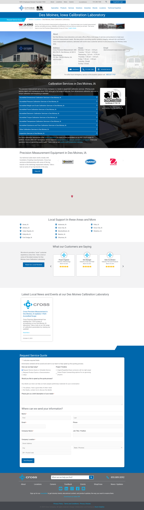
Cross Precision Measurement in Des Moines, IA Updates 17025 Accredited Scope (35, 314)
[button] (58, 98)
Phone (75, 422)
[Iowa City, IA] (56, 228)
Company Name (27, 431)
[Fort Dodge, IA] (21, 238)
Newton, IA (61, 234)
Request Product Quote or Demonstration (36, 372)
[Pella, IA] (92, 225)
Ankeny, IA (26, 228)
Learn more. (72, 28)
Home (31, 19)
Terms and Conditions (71, 504)
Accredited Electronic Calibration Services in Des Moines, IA (39, 113)
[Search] (91, 477)
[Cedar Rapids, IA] (21, 231)
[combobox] (70, 477)
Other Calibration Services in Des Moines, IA (34, 129)
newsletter (44, 493)
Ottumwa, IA (62, 237)
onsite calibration (50, 137)
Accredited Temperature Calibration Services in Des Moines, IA (40, 121)
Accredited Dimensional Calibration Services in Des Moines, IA (40, 97)
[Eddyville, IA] (21, 234)
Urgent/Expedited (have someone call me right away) (74, 370)
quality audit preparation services (71, 142)
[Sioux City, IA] (92, 228)
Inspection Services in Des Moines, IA (32, 133)
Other (25, 375)
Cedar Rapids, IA (28, 231)
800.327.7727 (111, 74)
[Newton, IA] (56, 234)
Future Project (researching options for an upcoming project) (74, 373)
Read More (26, 332)
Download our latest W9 (72, 497)
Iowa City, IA (62, 228)
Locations (37, 19)
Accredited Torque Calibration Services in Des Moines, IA (38, 117)
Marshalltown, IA (63, 231)
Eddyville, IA (27, 234)
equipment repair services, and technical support (73, 140)
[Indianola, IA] (56, 225)
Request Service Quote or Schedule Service (37, 370)
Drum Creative (99, 507)
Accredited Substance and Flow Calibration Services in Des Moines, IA (43, 125)
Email (24, 422)
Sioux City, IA (98, 228)
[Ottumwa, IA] (56, 238)
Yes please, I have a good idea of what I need (37, 388)
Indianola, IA (62, 224)
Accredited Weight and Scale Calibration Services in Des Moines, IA (42, 105)
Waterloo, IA (98, 231)
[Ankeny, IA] (21, 228)
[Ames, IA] (21, 225)
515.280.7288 (97, 2)
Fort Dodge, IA (27, 237)
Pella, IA (96, 224)
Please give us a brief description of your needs (38, 394)
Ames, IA (25, 224)
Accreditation (83, 2)
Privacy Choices (85, 504)
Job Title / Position (79, 431)
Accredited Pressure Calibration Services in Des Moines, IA (39, 101)
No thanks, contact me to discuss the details (37, 390)
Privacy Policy (58, 504)
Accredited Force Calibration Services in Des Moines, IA (38, 109)
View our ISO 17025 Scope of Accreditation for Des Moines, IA (112, 107)
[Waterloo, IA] (92, 231)
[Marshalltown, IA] (56, 231)
